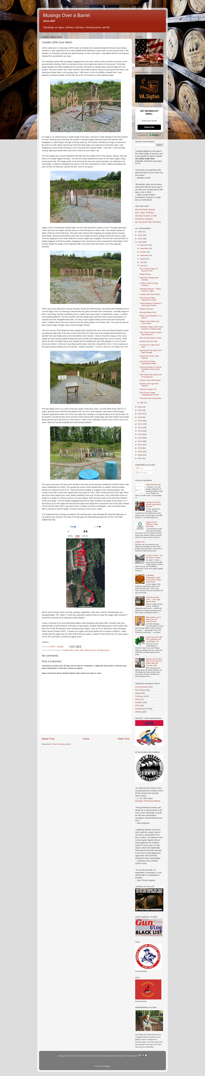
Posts (140, 468)
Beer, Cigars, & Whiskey (144, 213)
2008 (140, 455)
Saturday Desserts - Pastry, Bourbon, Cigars (150, 290)
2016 (140, 428)
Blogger (107, 1066)
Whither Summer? (147, 309)
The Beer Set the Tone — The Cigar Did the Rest (153, 599)
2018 (140, 421)
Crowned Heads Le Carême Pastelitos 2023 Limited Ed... (150, 369)
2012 (140, 441)
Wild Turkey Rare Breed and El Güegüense (151, 376)
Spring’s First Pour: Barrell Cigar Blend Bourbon (153, 504)
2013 (140, 438)
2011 (140, 445)
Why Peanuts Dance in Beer (151, 338)
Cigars (137, 693)
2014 (140, 434)
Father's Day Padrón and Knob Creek (149, 322)
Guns (77, 650)
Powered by (149, 135)
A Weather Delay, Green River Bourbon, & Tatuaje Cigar (151, 328)
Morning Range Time (148, 312)
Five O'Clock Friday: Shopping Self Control (149, 394)
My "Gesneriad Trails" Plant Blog (148, 222)
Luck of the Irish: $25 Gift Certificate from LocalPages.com (154, 639)
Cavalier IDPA (67, 650)
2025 (140, 235)
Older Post (123, 738)
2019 (140, 417)
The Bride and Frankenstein (150, 398)
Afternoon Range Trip (148, 389)
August (143, 259)
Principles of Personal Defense (147, 801)
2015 (140, 431)
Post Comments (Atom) (62, 744)
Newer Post (48, 738)
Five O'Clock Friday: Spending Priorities (148, 362)
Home (86, 738)
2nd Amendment (141, 687)
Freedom (138, 702)
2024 (140, 239)
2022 (140, 407)
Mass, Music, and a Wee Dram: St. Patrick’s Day (153, 619)
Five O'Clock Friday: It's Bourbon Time (149, 270)
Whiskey (138, 712)
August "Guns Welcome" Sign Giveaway (152, 524)
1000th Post (140, 542)
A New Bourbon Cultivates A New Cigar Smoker (151, 304)
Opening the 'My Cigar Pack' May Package (151, 351)
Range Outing (145, 274)
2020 (140, 414)
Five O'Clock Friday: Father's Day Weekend (151, 333)
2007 (140, 458)
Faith (137, 699)
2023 (140, 242)
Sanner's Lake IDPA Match (150, 380)
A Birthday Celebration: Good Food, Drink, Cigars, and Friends (154, 578)
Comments (142, 473)
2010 (140, 448)
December (144, 245)
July (142, 262)
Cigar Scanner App (153, 484)
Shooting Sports (103, 650)
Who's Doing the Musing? (145, 209)
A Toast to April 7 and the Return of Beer (154, 556)
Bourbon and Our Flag (148, 341)
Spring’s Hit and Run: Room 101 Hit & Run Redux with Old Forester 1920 (154, 662)
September (144, 255)
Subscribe (149, 127)
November (144, 248)
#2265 (144, 863)
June (142, 266)
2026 (140, 232)
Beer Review (140, 690)
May (142, 403)
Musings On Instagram (144, 219)
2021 (140, 410)
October (143, 252)
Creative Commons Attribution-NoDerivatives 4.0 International (118, 1055)
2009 (140, 452)
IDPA (82, 650)
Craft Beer (139, 696)
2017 (140, 424)
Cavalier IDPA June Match (150, 294)
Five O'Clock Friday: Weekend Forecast (148, 299)
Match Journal (90, 650)
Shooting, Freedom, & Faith (146, 216)
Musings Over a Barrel (66, 15)
